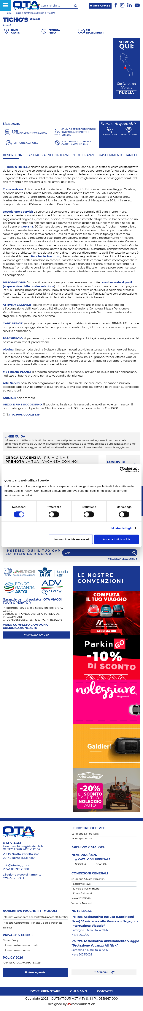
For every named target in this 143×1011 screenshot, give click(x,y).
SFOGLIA (80, 864)
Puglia (18, 13)
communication (81, 1004)
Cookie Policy (10, 940)
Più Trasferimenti (82, 893)
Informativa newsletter (16, 950)
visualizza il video (36, 635)
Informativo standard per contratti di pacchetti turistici (35, 917)
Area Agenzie (100, 5)
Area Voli (104, 972)
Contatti (105, 991)
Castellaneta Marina (34, 13)
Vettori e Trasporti (82, 903)
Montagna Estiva (82, 839)
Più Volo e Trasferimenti (85, 889)
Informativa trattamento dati (20, 945)
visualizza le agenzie (122, 559)
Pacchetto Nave (81, 884)
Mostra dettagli (121, 528)
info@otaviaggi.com (17, 865)
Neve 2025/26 (80, 935)
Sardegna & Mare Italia (85, 834)
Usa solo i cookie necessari (71, 539)
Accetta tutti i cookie (116, 539)
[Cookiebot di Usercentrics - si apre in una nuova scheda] (122, 469)
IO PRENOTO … (21, 963)
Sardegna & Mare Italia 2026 (88, 879)
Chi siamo (78, 991)
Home (9, 13)
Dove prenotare (45, 991)
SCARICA (101, 864)
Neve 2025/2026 (81, 898)
